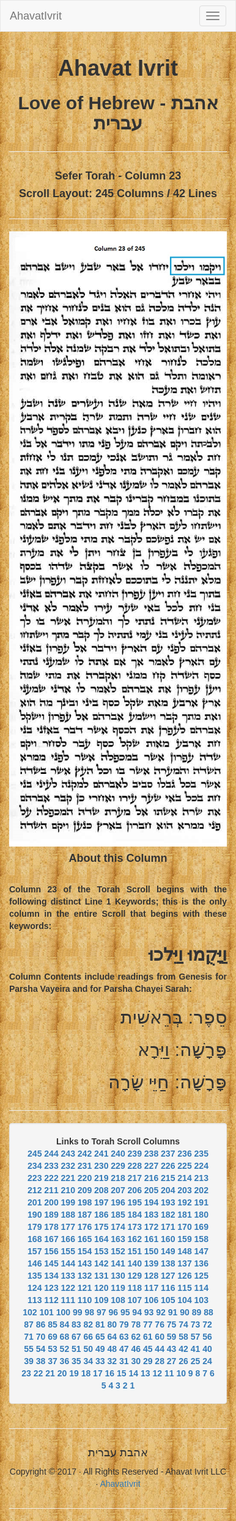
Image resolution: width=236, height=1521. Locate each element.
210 (68, 1190)
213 (201, 1178)
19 (74, 1373)
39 (29, 1361)
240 (118, 1153)
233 (51, 1166)
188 (68, 1214)
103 (201, 1300)
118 (135, 1288)
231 (85, 1166)
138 (168, 1263)
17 (98, 1373)
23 (26, 1373)
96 (113, 1312)
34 (89, 1361)
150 (151, 1251)
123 (51, 1288)
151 (135, 1251)
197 (101, 1202)
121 (85, 1288)
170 (184, 1227)
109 (101, 1300)
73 (196, 1324)
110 (85, 1300)
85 (52, 1324)
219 (101, 1178)
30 (136, 1361)
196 (118, 1202)
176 (85, 1227)
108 (118, 1300)
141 (118, 1263)
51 (76, 1349)
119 (118, 1288)
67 (76, 1337)
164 (101, 1239)
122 (68, 1288)
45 (148, 1349)
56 (207, 1337)
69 (52, 1337)
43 (172, 1349)
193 (168, 1202)
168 (35, 1239)
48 (112, 1349)
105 (168, 1300)
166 (68, 1239)
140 (135, 1263)
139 (151, 1263)
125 (201, 1276)
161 (151, 1239)
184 (135, 1214)
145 (51, 1263)
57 (196, 1337)
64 (112, 1337)
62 (136, 1337)
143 (85, 1263)
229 (118, 1166)
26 (183, 1361)
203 (184, 1190)
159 (184, 1239)
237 (168, 1153)
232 (68, 1166)
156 (51, 1251)
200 (51, 1202)
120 (101, 1288)
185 (118, 1214)
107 (135, 1300)
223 (35, 1178)
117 (151, 1288)
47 (124, 1349)
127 (168, 1276)
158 (201, 1239)
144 (68, 1263)
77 (148, 1324)
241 (101, 1153)
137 (184, 1263)
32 (112, 1361)
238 (151, 1153)
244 (51, 1153)
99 (78, 1312)
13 (145, 1373)
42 (183, 1349)
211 (51, 1190)
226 (168, 1166)
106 (151, 1300)
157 (35, 1251)
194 (151, 1202)
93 (149, 1312)
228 (135, 1166)
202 (201, 1190)
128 (151, 1276)
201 (35, 1202)
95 (125, 1312)
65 (100, 1337)
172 (151, 1227)
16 (110, 1373)
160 (168, 1239)
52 (65, 1349)
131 (101, 1276)
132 (85, 1276)
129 (135, 1276)
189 (51, 1214)
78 (136, 1324)
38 (41, 1361)
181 (184, 1214)
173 (135, 1227)
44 (159, 1349)
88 (208, 1312)
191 (201, 1202)
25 (196, 1361)
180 (201, 1214)
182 (168, 1214)
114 (201, 1288)
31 (124, 1361)
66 (89, 1337)
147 (201, 1251)
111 (68, 1300)
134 (51, 1276)
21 (50, 1373)
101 (47, 1312)
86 (41, 1324)
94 (137, 1312)
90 (185, 1312)
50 (89, 1349)
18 (86, 1373)
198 (85, 1202)
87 (29, 1324)
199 (68, 1202)
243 (68, 1153)
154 (85, 1251)
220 (85, 1178)
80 (112, 1324)
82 (89, 1324)
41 (196, 1349)
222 (51, 1178)
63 (124, 1337)
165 (85, 1239)
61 (148, 1337)
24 (207, 1361)
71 (29, 1337)
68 (65, 1337)
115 (184, 1288)
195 (135, 1202)
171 (168, 1227)
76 (159, 1324)
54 (41, 1349)
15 (122, 1373)
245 (35, 1153)
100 (63, 1312)
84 (65, 1324)
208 (101, 1190)
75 (172, 1324)
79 (124, 1324)
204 (168, 1190)
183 (151, 1214)
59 (172, 1337)
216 (151, 1178)
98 (89, 1312)
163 (118, 1239)
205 (151, 1190)
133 (68, 1276)
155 (68, 1251)
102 (30, 1312)
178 (51, 1227)
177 (68, 1227)
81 (100, 1324)
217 (135, 1178)
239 (135, 1153)
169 (201, 1227)
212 (35, 1190)
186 (101, 1214)
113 (35, 1300)
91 (173, 1312)
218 (118, 1178)
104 (184, 1300)
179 (35, 1227)
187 (85, 1214)
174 (118, 1227)
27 (172, 1361)
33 (100, 1361)
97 (101, 1312)
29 (148, 1361)
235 (201, 1153)
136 (201, 1263)
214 (184, 1178)
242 (85, 1153)
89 (197, 1312)
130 (118, 1276)
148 (184, 1251)
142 (101, 1263)
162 (135, 1239)
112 (51, 1300)
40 (207, 1349)
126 (184, 1276)
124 (35, 1288)
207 (118, 1190)
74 (183, 1324)
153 (101, 1251)
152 (118, 1251)
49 (100, 1349)
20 (62, 1373)
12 (157, 1373)
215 (168, 1178)
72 (207, 1324)
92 (161, 1312)
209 (85, 1190)
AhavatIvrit (36, 16)
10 (181, 1373)
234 (35, 1166)
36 (65, 1361)
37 (52, 1361)
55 (29, 1349)
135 (35, 1276)
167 (51, 1239)
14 (134, 1373)
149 (168, 1251)
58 (183, 1337)
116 (168, 1288)
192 (184, 1202)
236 (184, 1153)
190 (35, 1214)
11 (169, 1373)
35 (76, 1361)
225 (184, 1166)
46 (136, 1349)
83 (76, 1324)
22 (38, 1373)
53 (52, 1349)
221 (68, 1178)
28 (159, 1361)
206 (135, 1190)
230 (101, 1166)
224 (201, 1166)
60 (159, 1337)
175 (101, 1227)
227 (151, 1166)
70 (41, 1337)
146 (35, 1263)
